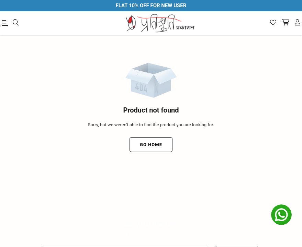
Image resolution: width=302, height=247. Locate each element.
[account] (297, 23)
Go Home (151, 144)
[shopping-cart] (285, 23)
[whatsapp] (281, 214)
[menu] (6, 24)
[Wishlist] (273, 23)
